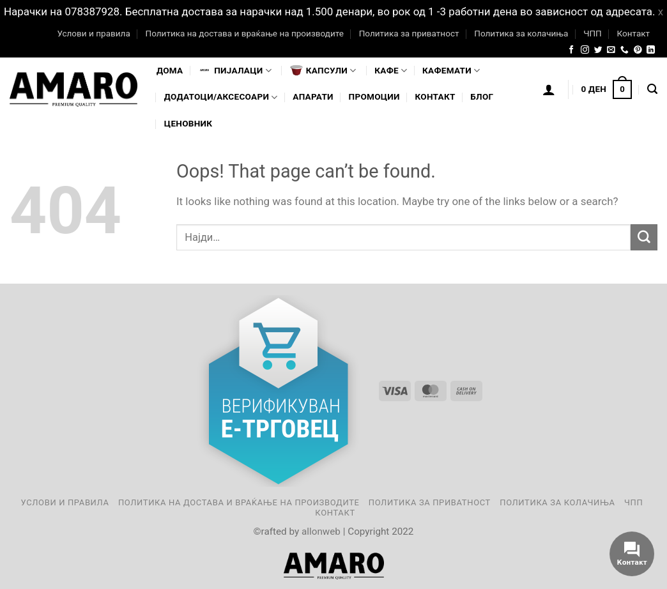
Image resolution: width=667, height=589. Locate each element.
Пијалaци (235, 70)
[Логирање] (548, 89)
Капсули (323, 70)
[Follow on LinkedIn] (651, 50)
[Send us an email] (611, 50)
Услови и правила (93, 33)
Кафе (390, 71)
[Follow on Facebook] (571, 50)
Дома (170, 70)
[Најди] (652, 89)
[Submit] (644, 237)
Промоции (374, 96)
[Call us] (624, 50)
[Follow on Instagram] (585, 50)
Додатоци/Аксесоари (221, 97)
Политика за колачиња (521, 33)
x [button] (660, 11)
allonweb (321, 531)
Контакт (633, 33)
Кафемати (451, 71)
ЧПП (592, 33)
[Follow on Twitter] (598, 50)
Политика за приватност (409, 33)
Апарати (313, 96)
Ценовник (188, 123)
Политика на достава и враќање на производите (244, 33)
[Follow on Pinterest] (638, 50)
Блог (481, 96)
